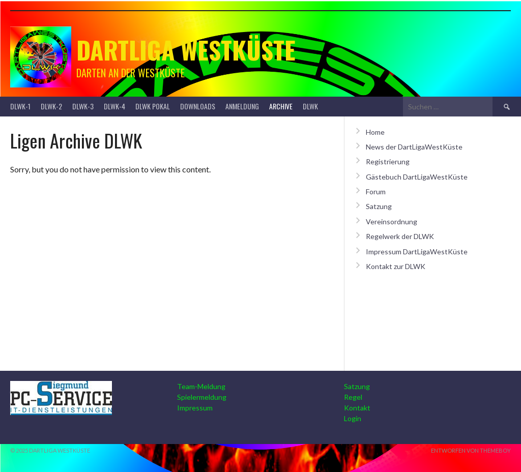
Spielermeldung (201, 397)
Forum (376, 191)
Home (375, 132)
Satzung (379, 206)
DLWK (310, 106)
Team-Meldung (201, 386)
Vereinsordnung (391, 221)
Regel (353, 397)
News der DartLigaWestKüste (414, 146)
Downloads (197, 106)
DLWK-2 (51, 106)
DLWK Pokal (152, 106)
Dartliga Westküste (186, 50)
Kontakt (357, 407)
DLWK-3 (83, 106)
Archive (281, 106)
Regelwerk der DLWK (400, 236)
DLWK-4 (114, 106)
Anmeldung (242, 106)
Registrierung (388, 161)
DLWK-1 (20, 106)
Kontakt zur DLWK (395, 266)
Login (352, 418)
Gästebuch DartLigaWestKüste (417, 176)
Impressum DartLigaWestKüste (417, 251)
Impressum (195, 407)
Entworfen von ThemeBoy (471, 450)
